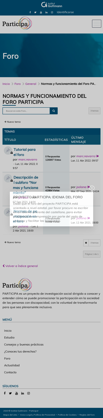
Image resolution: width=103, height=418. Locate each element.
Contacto (10, 372)
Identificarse (65, 12)
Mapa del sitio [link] (10, 415)
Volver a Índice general (20, 266)
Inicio (6, 84)
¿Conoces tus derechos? (20, 351)
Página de (91, 254)
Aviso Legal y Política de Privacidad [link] (37, 415)
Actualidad (12, 365)
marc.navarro (27, 159)
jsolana (23, 197)
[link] (30, 12)
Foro (7, 358)
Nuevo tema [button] (12, 121)
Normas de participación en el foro (25, 216)
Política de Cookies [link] (67, 415)
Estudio (9, 337)
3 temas (94, 111)
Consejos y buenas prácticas (24, 344)
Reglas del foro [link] (87, 415)
